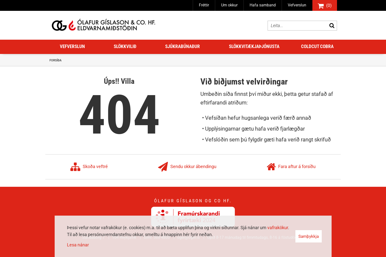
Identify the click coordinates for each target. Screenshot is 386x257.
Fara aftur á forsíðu (291, 167)
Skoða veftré (89, 167)
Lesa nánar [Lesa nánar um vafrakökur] (78, 244)
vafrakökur (277, 227)
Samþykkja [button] (308, 236)
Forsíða (55, 60)
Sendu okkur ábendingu (187, 167)
